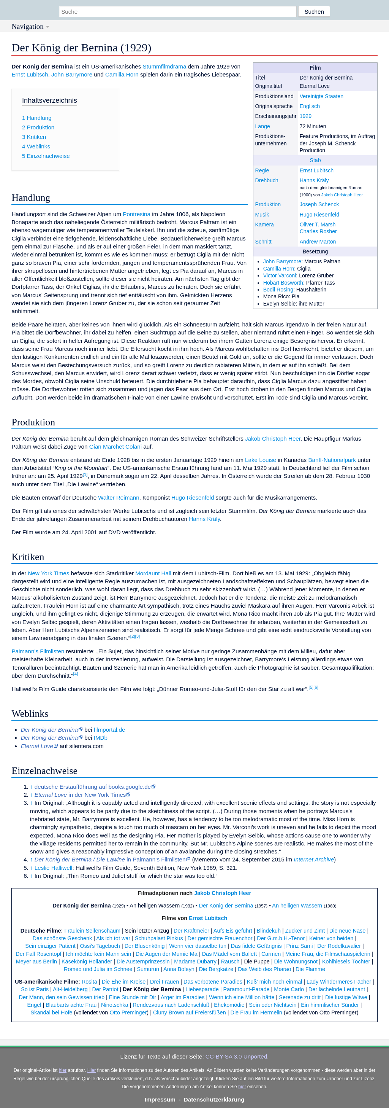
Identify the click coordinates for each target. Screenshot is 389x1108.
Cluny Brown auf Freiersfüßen (189, 1012)
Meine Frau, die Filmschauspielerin (327, 954)
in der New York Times (80, 794)
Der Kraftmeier (191, 931)
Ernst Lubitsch (317, 170)
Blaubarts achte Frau (71, 1005)
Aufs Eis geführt (232, 931)
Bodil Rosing (278, 290)
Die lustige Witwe (346, 997)
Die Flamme (310, 969)
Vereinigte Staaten (321, 96)
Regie (262, 170)
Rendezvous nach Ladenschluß (171, 1005)
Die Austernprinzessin (143, 961)
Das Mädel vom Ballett (229, 954)
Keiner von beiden (331, 938)
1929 (306, 116)
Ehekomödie (229, 1005)
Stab (315, 160)
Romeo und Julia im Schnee (98, 969)
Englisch (310, 106)
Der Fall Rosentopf (38, 954)
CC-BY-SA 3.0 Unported (236, 1056)
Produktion (268, 204)
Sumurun (148, 969)
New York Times (48, 573)
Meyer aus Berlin (36, 961)
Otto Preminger (128, 1012)
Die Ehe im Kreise (124, 982)
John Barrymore (282, 261)
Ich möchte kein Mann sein (98, 954)
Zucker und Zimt (305, 931)
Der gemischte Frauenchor (220, 938)
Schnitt (263, 242)
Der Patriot (105, 989)
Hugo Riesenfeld (319, 215)
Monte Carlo (289, 989)
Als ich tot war (113, 938)
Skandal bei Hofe (52, 1012)
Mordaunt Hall (153, 573)
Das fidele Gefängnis (256, 946)
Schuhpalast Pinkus (159, 938)
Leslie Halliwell (54, 867)
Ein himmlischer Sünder (330, 1005)
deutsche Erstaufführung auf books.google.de (93, 786)
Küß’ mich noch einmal (274, 982)
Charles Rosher (318, 231)
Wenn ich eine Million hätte (241, 997)
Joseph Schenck (319, 204)
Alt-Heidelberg (70, 989)
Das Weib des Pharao (264, 969)
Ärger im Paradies (183, 997)
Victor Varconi (279, 275)
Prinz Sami (299, 946)
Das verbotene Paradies (212, 982)
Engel (34, 1005)
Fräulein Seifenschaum (92, 931)
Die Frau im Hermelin (256, 1012)
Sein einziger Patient (50, 946)
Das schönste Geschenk (62, 938)
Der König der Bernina (81, 906)
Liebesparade (202, 989)
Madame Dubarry (195, 961)
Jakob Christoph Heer (342, 195)
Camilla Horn (278, 269)
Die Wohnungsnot (296, 961)
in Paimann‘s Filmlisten (110, 859)
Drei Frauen (164, 982)
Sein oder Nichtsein (272, 1005)
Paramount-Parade (246, 989)
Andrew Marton (318, 242)
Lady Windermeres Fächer (339, 982)
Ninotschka (114, 1005)
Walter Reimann (118, 497)
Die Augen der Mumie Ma (167, 954)
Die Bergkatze (216, 969)
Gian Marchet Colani (115, 446)
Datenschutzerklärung (214, 1099)
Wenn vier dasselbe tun (197, 946)
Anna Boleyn (178, 969)
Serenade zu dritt (300, 997)
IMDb (101, 737)
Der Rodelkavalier (339, 946)
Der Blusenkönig (145, 946)
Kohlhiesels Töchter (346, 961)
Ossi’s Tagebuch (100, 946)
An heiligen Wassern (297, 906)
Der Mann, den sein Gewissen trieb (61, 997)
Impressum (160, 1099)
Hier (91, 1070)
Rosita (89, 982)
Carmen (271, 954)
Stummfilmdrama (165, 66)
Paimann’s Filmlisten (37, 651)
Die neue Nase (347, 931)
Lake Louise (260, 460)
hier (62, 1070)
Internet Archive (314, 859)
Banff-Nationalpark (332, 460)
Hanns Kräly (314, 180)
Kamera (264, 224)
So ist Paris (35, 989)
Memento (206, 859)
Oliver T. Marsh (318, 224)
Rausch (230, 961)
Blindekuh (269, 931)
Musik (262, 215)
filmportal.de (109, 729)
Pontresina (136, 214)
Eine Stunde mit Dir (132, 997)
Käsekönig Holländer (87, 961)
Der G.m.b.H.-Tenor (281, 938)
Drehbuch (266, 180)
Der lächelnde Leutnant (336, 989)
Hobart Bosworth (283, 283)
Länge (262, 126)
